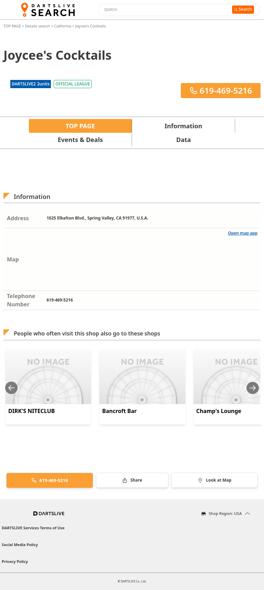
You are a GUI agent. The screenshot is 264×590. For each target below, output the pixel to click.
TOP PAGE (12, 25)
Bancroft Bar (119, 411)
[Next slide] (252, 388)
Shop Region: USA (225, 513)
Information (183, 126)
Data (183, 139)
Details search (38, 25)
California (62, 25)
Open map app (242, 233)
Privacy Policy (15, 561)
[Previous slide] (11, 388)
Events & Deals (80, 139)
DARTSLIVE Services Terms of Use (33, 527)
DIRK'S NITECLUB (31, 411)
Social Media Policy (20, 544)
